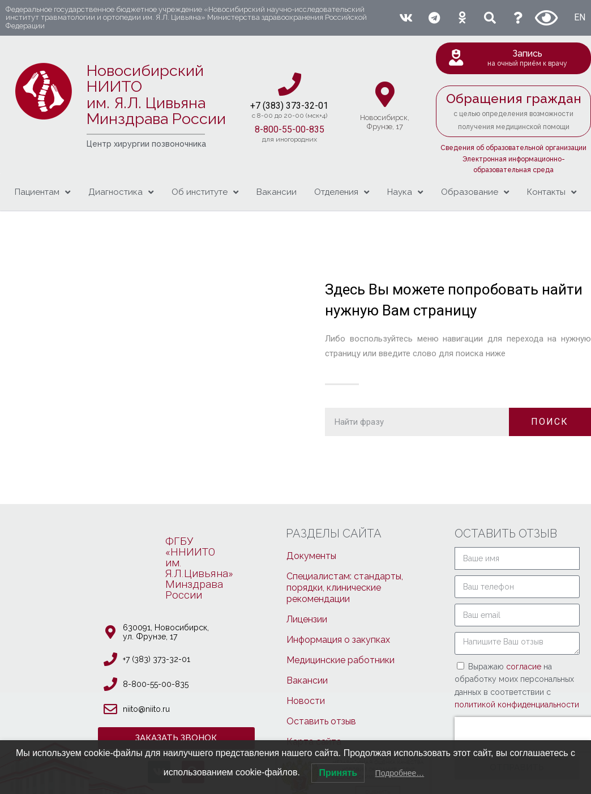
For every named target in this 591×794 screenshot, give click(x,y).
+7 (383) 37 (273, 105)
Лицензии (306, 619)
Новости (305, 700)
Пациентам (42, 192)
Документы (311, 555)
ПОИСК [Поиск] (549, 421)
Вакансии (276, 192)
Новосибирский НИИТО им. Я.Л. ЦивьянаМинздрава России (156, 94)
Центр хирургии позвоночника (146, 143)
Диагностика (120, 192)
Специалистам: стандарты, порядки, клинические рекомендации (344, 587)
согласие (524, 666)
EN (579, 17)
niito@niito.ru (146, 709)
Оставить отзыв (321, 721)
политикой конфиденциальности (517, 704)
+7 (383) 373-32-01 (156, 659)
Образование (475, 192)
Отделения (341, 192)
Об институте (205, 192)
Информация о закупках (338, 639)
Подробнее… (400, 773)
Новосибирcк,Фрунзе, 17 (384, 122)
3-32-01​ (312, 105)
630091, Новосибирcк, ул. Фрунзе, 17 (166, 632)
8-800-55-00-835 (289, 129)
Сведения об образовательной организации (513, 148)
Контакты (551, 192)
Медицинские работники (340, 660)
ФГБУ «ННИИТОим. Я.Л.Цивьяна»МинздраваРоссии (199, 568)
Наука (405, 192)
